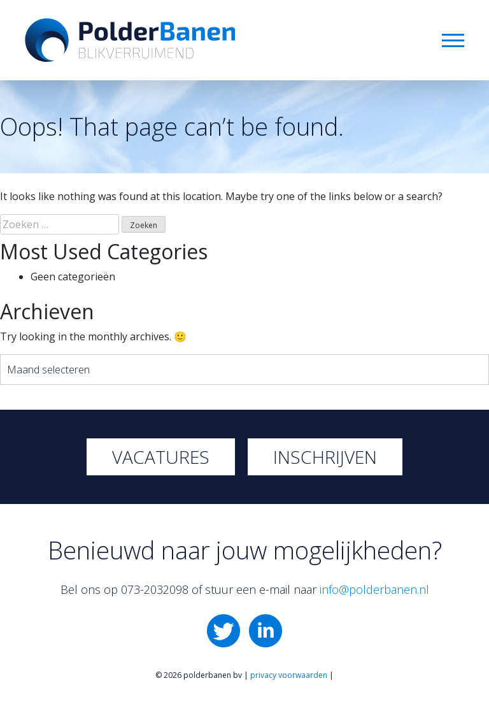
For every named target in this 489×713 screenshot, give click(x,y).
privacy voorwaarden (288, 675)
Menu (453, 40)
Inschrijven (325, 457)
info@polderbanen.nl (374, 589)
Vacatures (160, 457)
